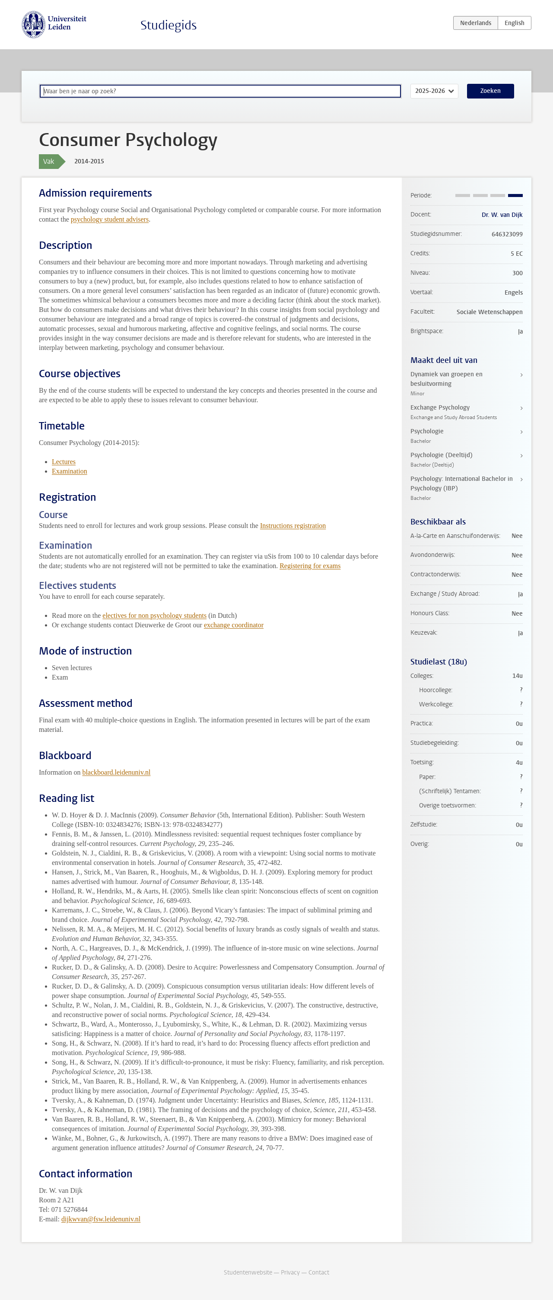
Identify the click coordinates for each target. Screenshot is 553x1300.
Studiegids (168, 25)
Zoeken (490, 91)
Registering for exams (310, 565)
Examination (69, 471)
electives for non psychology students (154, 615)
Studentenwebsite (248, 1272)
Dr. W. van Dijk (502, 215)
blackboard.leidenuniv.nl (116, 772)
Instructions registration (293, 525)
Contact (318, 1272)
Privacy (290, 1272)
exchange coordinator (234, 625)
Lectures (64, 461)
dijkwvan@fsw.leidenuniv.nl (100, 1219)
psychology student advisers (110, 219)
